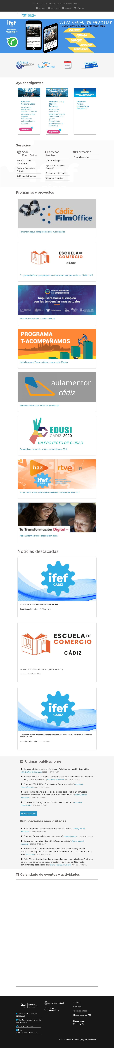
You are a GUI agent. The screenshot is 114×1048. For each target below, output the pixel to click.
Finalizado (23, 674)
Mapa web (67, 8)
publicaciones (28, 813)
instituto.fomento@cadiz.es (69, 3)
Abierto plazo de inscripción (31, 772)
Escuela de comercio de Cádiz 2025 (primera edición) (41, 669)
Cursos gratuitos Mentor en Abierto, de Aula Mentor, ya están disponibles (56, 769)
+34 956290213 (51, 3)
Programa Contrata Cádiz (28, 102)
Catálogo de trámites (26, 176)
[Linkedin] (37, 3)
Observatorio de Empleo (56, 173)
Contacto (40, 8)
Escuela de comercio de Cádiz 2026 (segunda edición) (47, 841)
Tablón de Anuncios (54, 178)
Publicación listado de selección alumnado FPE (39, 604)
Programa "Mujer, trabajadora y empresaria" (83, 105)
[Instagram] (41, 3)
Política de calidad (80, 1011)
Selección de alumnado (28, 609)
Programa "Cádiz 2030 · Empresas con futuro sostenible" (49, 784)
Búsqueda (79, 8)
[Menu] (15, 15)
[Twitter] (34, 3)
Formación (30, 854)
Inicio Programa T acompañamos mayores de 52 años (47, 828)
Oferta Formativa (81, 157)
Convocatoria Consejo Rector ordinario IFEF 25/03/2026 (48, 802)
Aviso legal (77, 1007)
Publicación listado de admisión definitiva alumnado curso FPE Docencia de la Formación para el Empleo (56, 736)
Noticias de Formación (55, 779)
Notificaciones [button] (26, 129)
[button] (74, 1024)
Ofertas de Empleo (53, 160)
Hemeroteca (53, 8)
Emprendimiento (70, 836)
